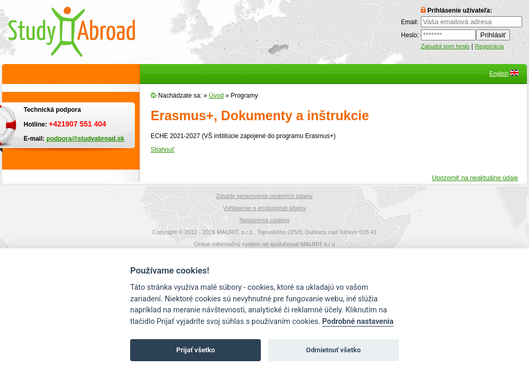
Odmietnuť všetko (333, 350)
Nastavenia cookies (264, 220)
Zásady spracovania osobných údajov (264, 196)
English (499, 73)
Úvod (216, 95)
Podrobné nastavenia (358, 321)
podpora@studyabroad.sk (85, 138)
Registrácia (489, 46)
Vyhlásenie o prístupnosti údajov (264, 208)
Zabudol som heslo (445, 46)
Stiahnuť (162, 149)
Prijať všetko (195, 350)
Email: (409, 22)
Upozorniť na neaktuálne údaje (475, 178)
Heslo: (410, 35)
